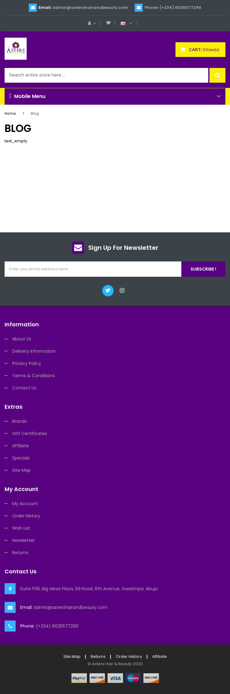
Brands (19, 421)
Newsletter (23, 540)
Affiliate (20, 446)
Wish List (21, 528)
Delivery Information (34, 351)
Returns (20, 553)
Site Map (21, 470)
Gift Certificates (29, 433)
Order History (26, 516)
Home (10, 113)
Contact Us (24, 388)
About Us (21, 339)
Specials (21, 458)
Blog (35, 113)
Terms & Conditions (33, 376)
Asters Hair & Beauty (112, 664)
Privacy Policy (26, 363)
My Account (25, 504)
